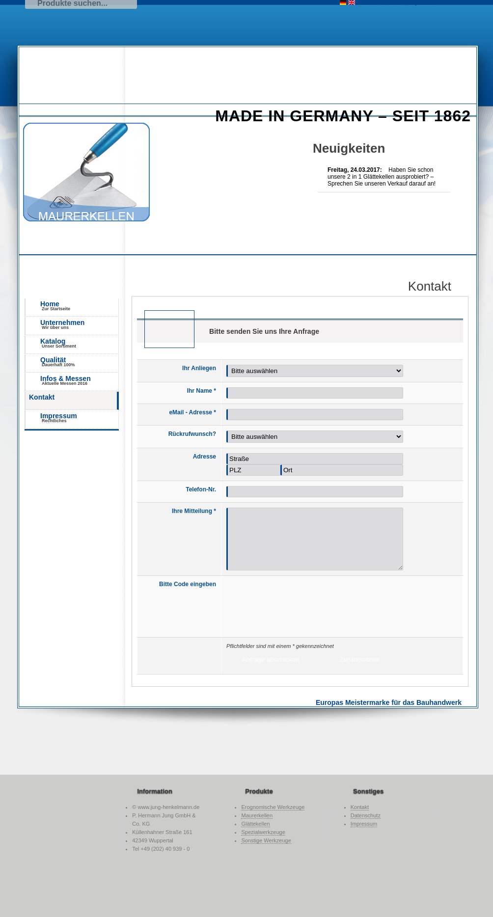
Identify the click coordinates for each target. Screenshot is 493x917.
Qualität (79, 361)
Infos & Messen (79, 380)
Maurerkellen (257, 815)
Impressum (79, 417)
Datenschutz (366, 815)
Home (79, 305)
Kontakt (42, 397)
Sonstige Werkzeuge (266, 840)
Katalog (79, 343)
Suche (367, 3)
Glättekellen (255, 824)
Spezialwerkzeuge (263, 832)
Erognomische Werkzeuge (272, 807)
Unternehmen (79, 324)
